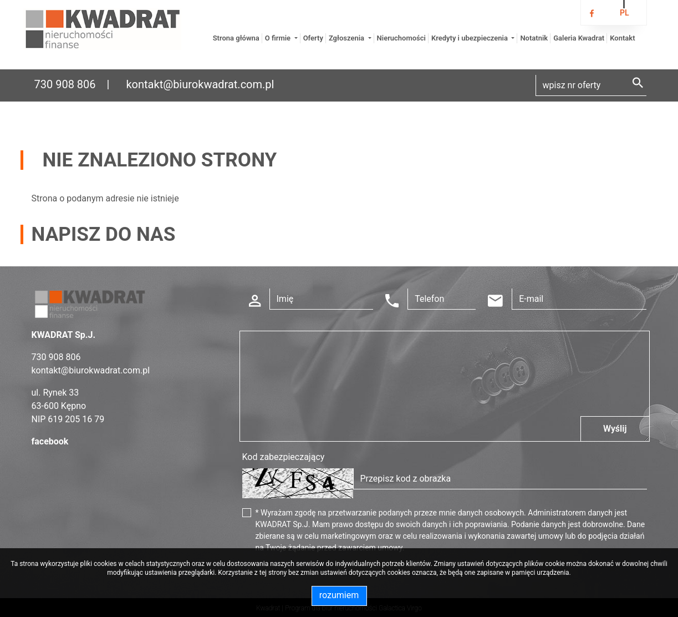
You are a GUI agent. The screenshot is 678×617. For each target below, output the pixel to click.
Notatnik (534, 38)
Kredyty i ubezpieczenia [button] (470, 38)
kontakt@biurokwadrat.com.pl (200, 84)
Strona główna (236, 38)
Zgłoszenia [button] (347, 38)
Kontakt (622, 38)
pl (624, 12)
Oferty (313, 38)
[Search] (591, 85)
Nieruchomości (401, 38)
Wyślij (615, 428)
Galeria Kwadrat (578, 38)
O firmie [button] (279, 38)
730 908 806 (65, 84)
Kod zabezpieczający (283, 457)
